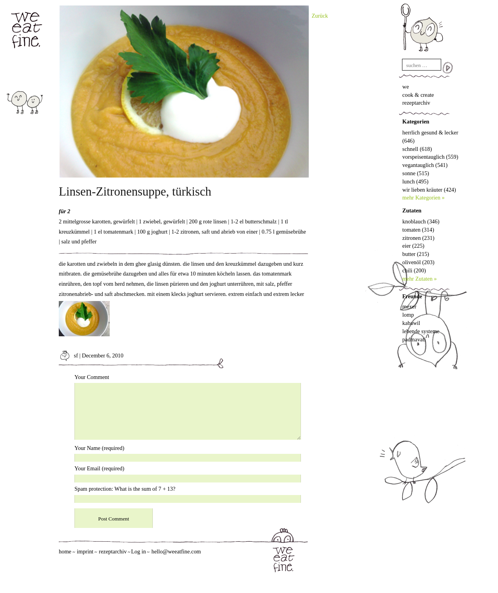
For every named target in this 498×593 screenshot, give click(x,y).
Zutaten (412, 210)
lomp (408, 315)
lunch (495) (415, 181)
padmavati (414, 339)
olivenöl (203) (418, 262)
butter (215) (415, 254)
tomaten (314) (418, 230)
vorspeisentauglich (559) (430, 157)
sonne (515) (415, 173)
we (405, 86)
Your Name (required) (99, 448)
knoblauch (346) (421, 221)
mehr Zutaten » (419, 279)
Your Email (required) (99, 468)
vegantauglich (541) (424, 165)
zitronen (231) (418, 238)
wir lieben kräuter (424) (429, 190)
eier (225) (413, 246)
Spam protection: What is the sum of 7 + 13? (125, 489)
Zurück (320, 16)
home (65, 551)
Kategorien (415, 121)
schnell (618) (417, 149)
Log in (138, 551)
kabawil (411, 323)
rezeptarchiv (416, 103)
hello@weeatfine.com (176, 551)
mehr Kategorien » (423, 197)
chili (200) (414, 270)
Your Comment (91, 377)
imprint (85, 551)
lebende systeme (421, 331)
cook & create (418, 95)
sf (68, 355)
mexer (409, 306)
